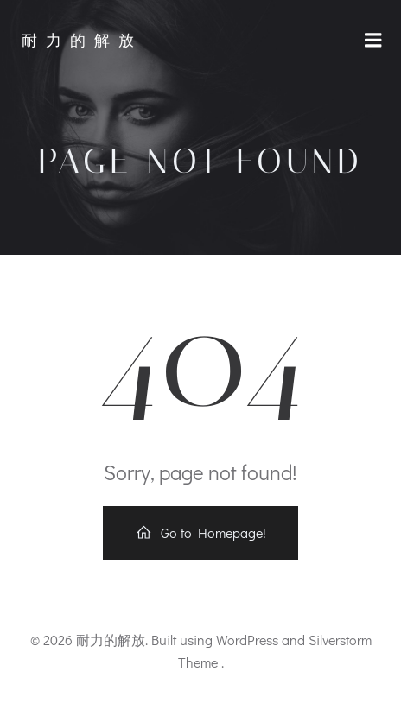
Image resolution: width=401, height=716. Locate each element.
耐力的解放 (82, 40)
